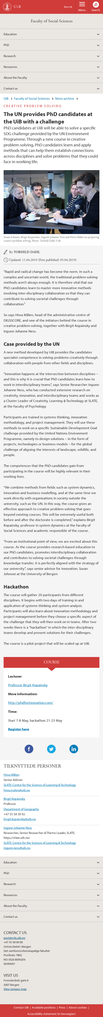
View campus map (15, 989)
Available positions (44, 1007)
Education (10, 34)
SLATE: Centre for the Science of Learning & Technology (40, 785)
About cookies (78, 1007)
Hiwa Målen (11, 774)
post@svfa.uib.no (14, 938)
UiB (6, 98)
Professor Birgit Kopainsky (28, 685)
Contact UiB (21, 1007)
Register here (18, 729)
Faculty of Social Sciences (51, 21)
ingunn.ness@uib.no (17, 848)
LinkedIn (73, 749)
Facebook (29, 749)
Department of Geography (21, 809)
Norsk (68, 7)
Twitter (51, 749)
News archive (64, 98)
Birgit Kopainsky (14, 798)
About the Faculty (15, 77)
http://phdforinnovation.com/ (30, 702)
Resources (10, 66)
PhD (6, 45)
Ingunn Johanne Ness (18, 827)
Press (62, 1007)
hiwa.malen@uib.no (17, 790)
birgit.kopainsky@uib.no (20, 819)
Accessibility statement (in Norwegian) (51, 1014)
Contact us (11, 88)
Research (10, 56)
